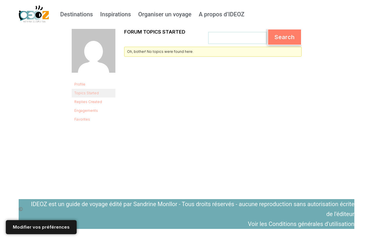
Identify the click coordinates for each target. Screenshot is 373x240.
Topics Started (86, 93)
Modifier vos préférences (41, 227)
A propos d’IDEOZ (221, 14)
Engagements (86, 110)
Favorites (82, 119)
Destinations (76, 14)
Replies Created (88, 102)
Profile (79, 84)
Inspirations (115, 14)
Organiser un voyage (164, 14)
